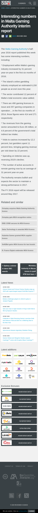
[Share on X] (3, 36)
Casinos (22, 3)
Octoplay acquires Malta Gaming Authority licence (18, 210)
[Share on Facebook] (6, 36)
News (8, 8)
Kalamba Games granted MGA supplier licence (17, 237)
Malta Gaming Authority (16, 49)
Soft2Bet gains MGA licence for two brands (18, 244)
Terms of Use (20, 466)
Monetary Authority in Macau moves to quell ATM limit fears (28, 270)
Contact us (9, 466)
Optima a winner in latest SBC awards (9, 268)
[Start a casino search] (30, 3)
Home (3, 8)
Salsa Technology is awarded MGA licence (18, 229)
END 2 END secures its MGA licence (16, 223)
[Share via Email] (10, 36)
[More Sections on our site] (34, 3)
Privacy (30, 466)
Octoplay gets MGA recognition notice (16, 217)
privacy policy (23, 511)
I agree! (31, 511)
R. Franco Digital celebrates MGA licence (17, 250)
